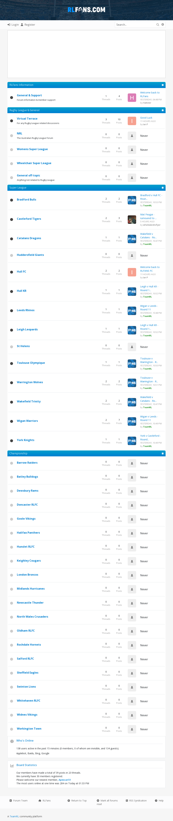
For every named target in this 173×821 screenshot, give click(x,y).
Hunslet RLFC (26, 546)
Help (159, 800)
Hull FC (21, 271)
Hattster (147, 102)
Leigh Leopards (27, 329)
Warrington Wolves (30, 382)
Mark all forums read (107, 802)
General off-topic (28, 175)
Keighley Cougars (29, 560)
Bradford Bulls (26, 199)
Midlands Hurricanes (31, 588)
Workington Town (29, 728)
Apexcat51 (65, 779)
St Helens (23, 346)
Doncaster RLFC (27, 504)
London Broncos (27, 574)
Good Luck (146, 117)
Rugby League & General (24, 110)
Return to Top (77, 800)
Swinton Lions (26, 686)
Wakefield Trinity (29, 401)
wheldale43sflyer (151, 224)
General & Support (29, 95)
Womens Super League (32, 149)
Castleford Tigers (29, 219)
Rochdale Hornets (29, 644)
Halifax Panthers (28, 532)
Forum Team (18, 800)
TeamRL (15, 816)
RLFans (45, 800)
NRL (19, 133)
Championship (18, 453)
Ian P (145, 124)
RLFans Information (21, 84)
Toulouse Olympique (31, 363)
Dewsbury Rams (27, 490)
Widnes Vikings (27, 714)
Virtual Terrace (27, 118)
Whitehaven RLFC (28, 700)
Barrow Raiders (27, 462)
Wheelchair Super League (34, 163)
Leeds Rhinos (25, 310)
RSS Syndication (136, 800)
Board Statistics (26, 765)
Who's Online (24, 740)
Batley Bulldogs (27, 476)
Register (28, 24)
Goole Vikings (26, 518)
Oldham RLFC (26, 630)
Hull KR (21, 291)
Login (13, 24)
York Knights (25, 440)
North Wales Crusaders (32, 616)
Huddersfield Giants (30, 255)
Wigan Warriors (27, 421)
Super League (17, 187)
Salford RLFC (25, 658)
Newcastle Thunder (30, 602)
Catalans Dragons (29, 238)
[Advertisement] (90, 54)
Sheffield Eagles (27, 672)
